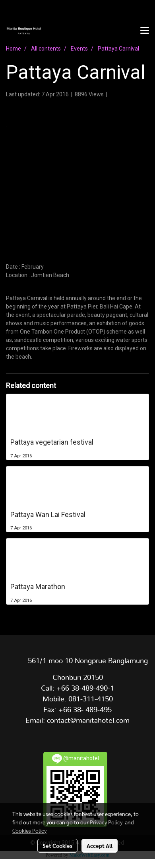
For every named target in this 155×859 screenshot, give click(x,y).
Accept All (99, 845)
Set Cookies (57, 845)
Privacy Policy (106, 822)
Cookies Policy (29, 830)
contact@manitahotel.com (88, 720)
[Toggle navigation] (144, 31)
